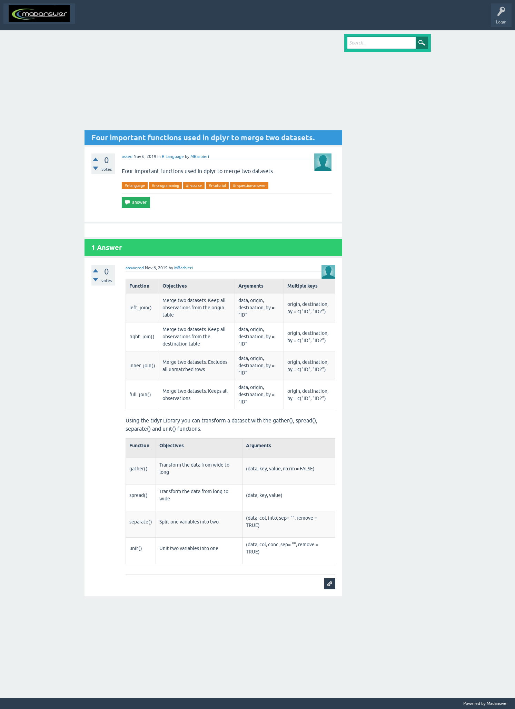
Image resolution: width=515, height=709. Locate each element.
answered (135, 268)
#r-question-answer (249, 185)
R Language (173, 156)
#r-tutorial (217, 185)
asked (127, 156)
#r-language (135, 185)
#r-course (194, 185)
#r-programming (165, 185)
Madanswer (497, 703)
